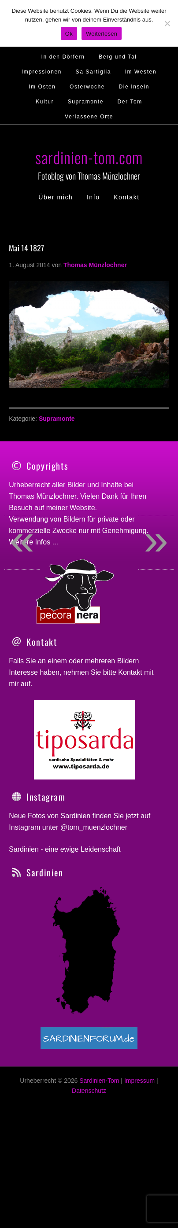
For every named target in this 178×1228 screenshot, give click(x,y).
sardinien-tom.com (89, 157)
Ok (69, 33)
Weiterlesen (101, 33)
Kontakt (130, 709)
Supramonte (57, 418)
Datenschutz (89, 1127)
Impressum (139, 1117)
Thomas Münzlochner (42, 496)
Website (82, 507)
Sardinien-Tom (99, 1117)
